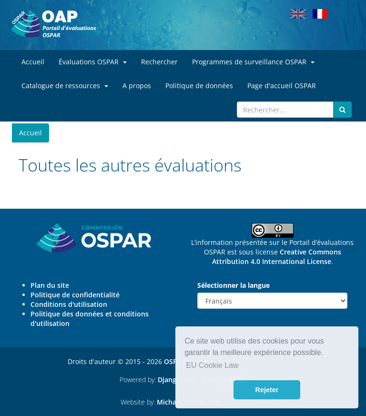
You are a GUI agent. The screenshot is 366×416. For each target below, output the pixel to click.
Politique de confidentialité (75, 294)
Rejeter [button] (267, 390)
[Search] (285, 109)
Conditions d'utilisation (68, 304)
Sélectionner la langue (233, 285)
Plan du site (49, 285)
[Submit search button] (342, 109)
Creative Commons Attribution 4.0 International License (276, 256)
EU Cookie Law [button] (212, 365)
